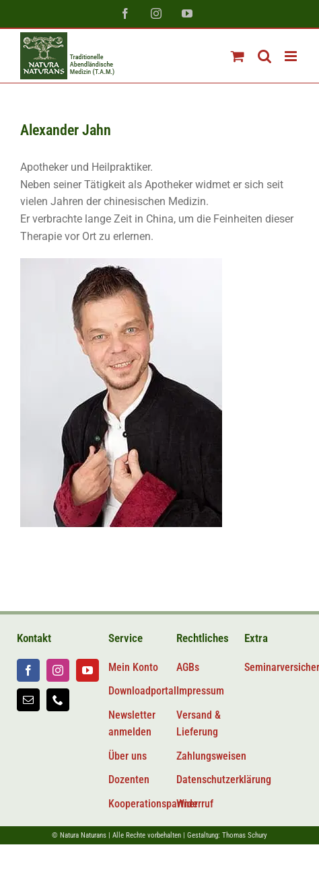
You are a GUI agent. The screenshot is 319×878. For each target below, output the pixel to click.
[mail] (28, 699)
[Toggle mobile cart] (237, 56)
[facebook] (28, 670)
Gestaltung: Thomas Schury (227, 835)
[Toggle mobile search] (264, 56)
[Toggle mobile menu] (292, 56)
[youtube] (87, 670)
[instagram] (57, 670)
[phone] (57, 699)
